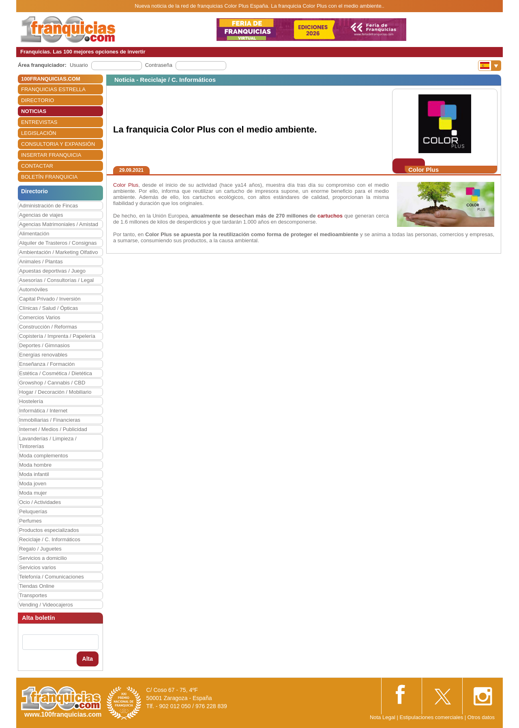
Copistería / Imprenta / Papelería (57, 336)
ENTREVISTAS (39, 122)
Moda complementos (43, 456)
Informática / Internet (43, 411)
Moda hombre (35, 465)
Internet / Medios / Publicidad (53, 429)
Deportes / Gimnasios (44, 345)
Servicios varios (37, 567)
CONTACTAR (37, 166)
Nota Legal (382, 717)
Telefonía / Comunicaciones (51, 577)
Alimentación (34, 234)
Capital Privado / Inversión (50, 299)
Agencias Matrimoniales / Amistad (58, 224)
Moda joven (32, 483)
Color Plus (125, 185)
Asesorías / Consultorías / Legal (56, 280)
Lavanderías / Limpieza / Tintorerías (48, 442)
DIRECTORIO (37, 100)
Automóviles (33, 289)
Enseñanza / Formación (47, 364)
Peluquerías (33, 511)
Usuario (79, 65)
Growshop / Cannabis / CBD (52, 383)
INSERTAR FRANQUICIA (51, 155)
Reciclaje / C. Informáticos (49, 539)
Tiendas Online (36, 586)
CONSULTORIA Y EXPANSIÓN (58, 144)
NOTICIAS (33, 111)
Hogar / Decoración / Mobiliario (55, 392)
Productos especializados (49, 530)
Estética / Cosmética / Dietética (55, 373)
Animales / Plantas (41, 261)
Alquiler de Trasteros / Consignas (58, 243)
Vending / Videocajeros (46, 605)
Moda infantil (34, 474)
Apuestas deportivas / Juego (52, 271)
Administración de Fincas (48, 206)
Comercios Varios (39, 317)
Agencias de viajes (41, 215)
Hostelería (31, 401)
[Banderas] (489, 65)
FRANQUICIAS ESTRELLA (53, 89)
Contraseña (158, 65)
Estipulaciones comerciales (431, 717)
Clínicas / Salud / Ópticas (48, 308)
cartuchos (330, 216)
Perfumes (30, 521)
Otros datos (481, 717)
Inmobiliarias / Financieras (49, 420)
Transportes (33, 595)
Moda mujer (33, 493)
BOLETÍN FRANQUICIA (49, 177)
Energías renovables (43, 355)
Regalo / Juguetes (40, 549)
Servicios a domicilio (43, 558)
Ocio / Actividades (40, 502)
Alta (87, 658)
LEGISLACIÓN (38, 133)
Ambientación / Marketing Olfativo (58, 252)
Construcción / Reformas (48, 327)
